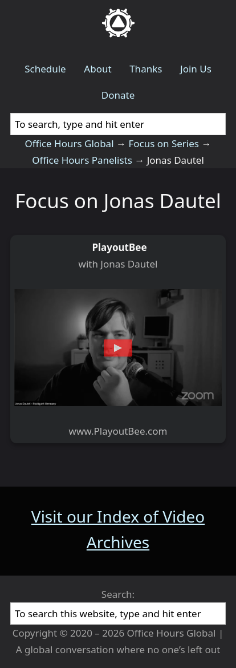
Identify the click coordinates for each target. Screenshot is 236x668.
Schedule (45, 68)
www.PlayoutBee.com (118, 431)
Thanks (145, 68)
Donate (118, 95)
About (97, 68)
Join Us (195, 68)
